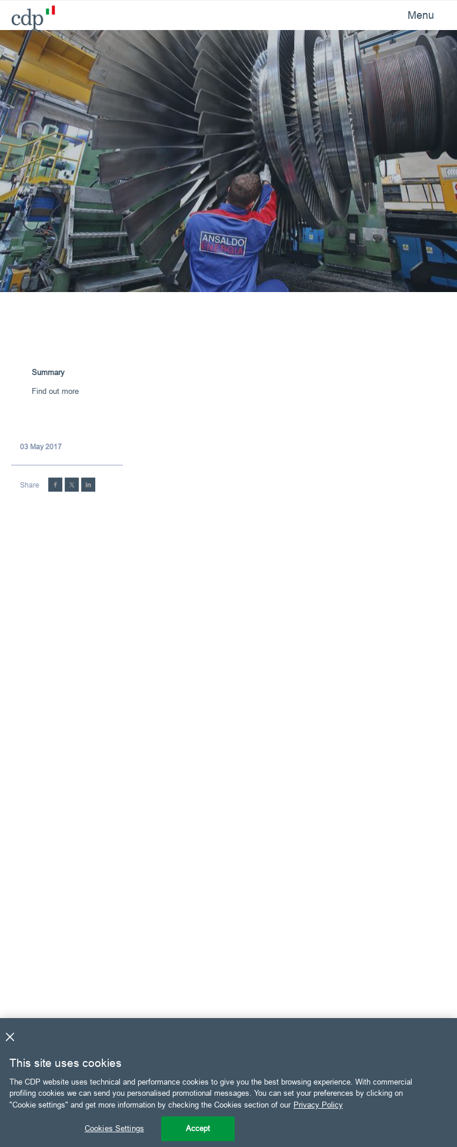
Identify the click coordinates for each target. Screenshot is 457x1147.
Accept (198, 1128)
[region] (228, 1082)
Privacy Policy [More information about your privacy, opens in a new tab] (318, 1104)
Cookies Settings (114, 1128)
